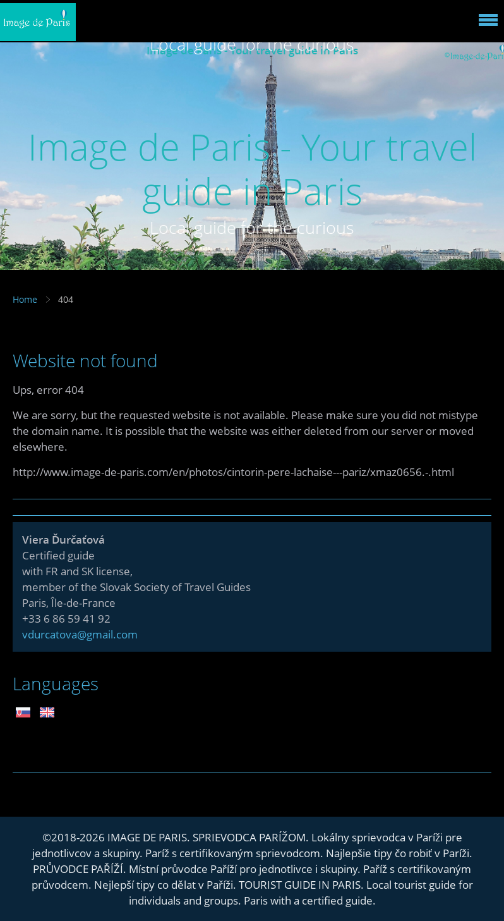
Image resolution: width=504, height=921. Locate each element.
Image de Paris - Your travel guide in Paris (252, 168)
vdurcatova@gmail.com (80, 634)
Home (25, 299)
